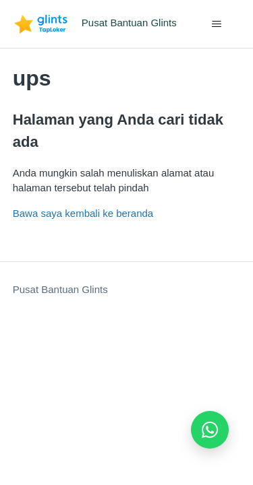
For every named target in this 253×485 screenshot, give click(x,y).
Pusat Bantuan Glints (60, 289)
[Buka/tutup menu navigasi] (216, 24)
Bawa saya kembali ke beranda (83, 213)
